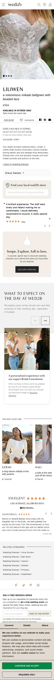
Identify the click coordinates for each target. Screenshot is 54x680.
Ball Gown (26, 556)
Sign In (50, 4)
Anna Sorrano (27, 552)
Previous (35, 320)
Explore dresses (27, 269)
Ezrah (6, 467)
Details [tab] (27, 625)
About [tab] (45, 625)
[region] (27, 524)
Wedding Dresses (11, 552)
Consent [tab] (9, 625)
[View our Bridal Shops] (44, 4)
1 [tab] (4, 76)
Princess (25, 569)
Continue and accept (27, 666)
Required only (27, 674)
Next (45, 320)
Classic (24, 561)
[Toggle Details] (23, 172)
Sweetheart (26, 574)
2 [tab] (6, 76)
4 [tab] (11, 76)
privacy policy (16, 622)
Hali (38, 467)
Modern (24, 565)
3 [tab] (9, 76)
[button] (46, 513)
